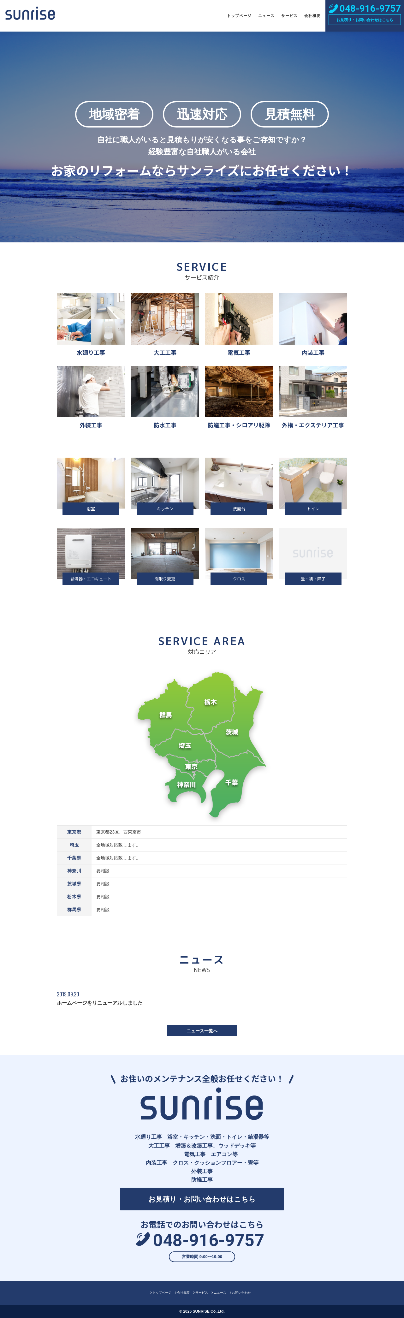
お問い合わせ (241, 1293)
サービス (289, 16)
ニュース (266, 16)
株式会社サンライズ (30, 15)
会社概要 (312, 16)
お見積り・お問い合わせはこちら (364, 20)
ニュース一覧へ (202, 1031)
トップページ (239, 16)
